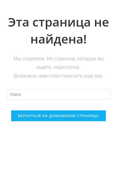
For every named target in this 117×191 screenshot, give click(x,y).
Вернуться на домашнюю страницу (58, 115)
